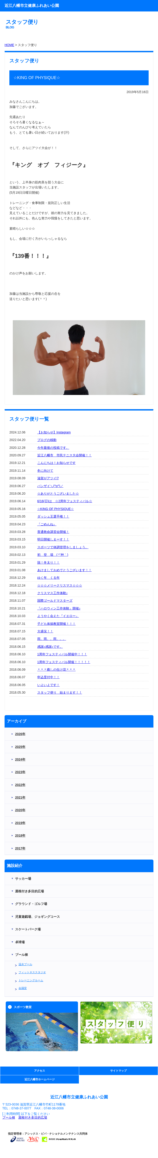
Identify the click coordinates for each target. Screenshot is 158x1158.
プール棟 (8, 1117)
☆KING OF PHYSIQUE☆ (55, 509)
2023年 (20, 772)
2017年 (20, 848)
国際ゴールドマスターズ (54, 600)
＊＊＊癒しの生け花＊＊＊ (56, 669)
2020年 (20, 810)
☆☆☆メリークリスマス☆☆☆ (59, 585)
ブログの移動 (46, 440)
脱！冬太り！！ (48, 562)
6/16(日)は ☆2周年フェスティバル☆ (64, 501)
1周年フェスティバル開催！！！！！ (63, 662)
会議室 (23, 988)
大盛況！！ (45, 631)
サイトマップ (118, 1070)
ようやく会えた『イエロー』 (58, 616)
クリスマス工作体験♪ (52, 593)
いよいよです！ (48, 685)
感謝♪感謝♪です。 (50, 646)
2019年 (20, 823)
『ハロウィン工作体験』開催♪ (58, 608)
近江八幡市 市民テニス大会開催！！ (64, 455)
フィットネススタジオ (32, 972)
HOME (9, 45)
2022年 (20, 785)
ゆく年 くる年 (48, 577)
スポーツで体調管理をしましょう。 (62, 547)
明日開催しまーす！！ (53, 539)
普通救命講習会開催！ (53, 532)
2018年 (20, 835)
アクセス (39, 1070)
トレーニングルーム (31, 980)
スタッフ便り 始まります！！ (59, 692)
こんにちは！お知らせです (56, 463)
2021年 (20, 797)
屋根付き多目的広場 (32, 1117)
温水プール (25, 964)
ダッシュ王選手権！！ (53, 516)
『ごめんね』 (46, 524)
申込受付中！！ (48, 677)
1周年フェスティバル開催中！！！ (62, 654)
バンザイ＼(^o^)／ (50, 486)
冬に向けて (45, 470)
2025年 (20, 747)
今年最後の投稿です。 (53, 447)
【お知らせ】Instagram (54, 432)
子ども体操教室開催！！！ (56, 624)
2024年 (20, 759)
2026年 (20, 734)
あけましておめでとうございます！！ (64, 570)
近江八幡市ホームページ (39, 1079)
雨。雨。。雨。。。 (51, 639)
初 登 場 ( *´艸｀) (52, 555)
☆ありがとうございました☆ (58, 493)
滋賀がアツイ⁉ (48, 478)
